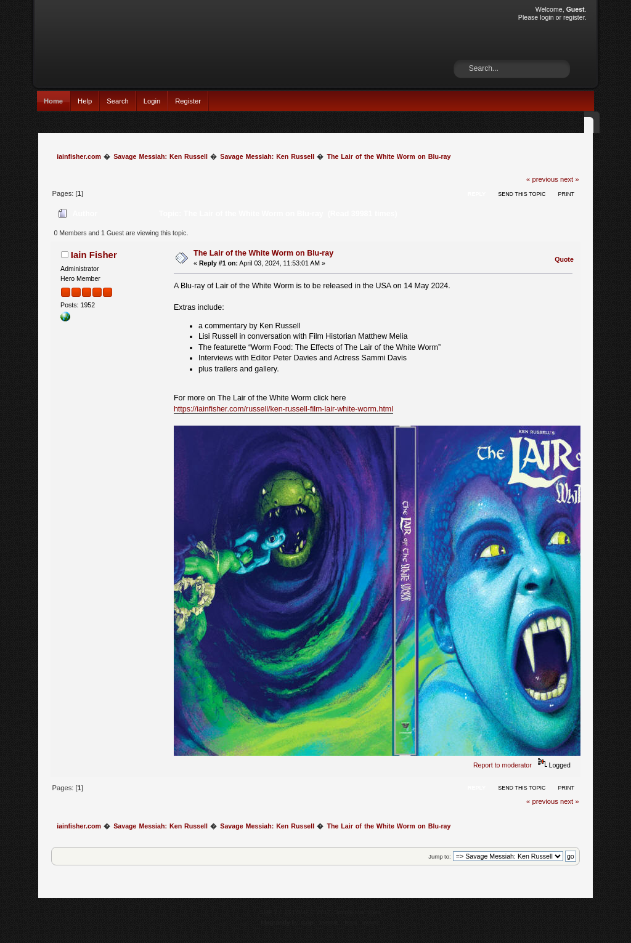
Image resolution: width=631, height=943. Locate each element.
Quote (564, 259)
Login (152, 101)
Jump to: (439, 856)
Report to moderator (502, 765)
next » (569, 179)
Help (85, 101)
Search (118, 101)
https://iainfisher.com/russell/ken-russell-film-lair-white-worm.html (283, 409)
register (574, 17)
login (546, 17)
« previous (542, 179)
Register (188, 101)
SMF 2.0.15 (275, 912)
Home (53, 101)
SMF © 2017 (313, 912)
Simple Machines (357, 912)
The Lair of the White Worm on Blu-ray (263, 253)
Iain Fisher (94, 254)
